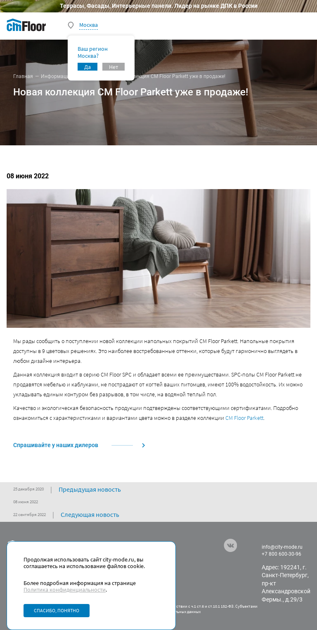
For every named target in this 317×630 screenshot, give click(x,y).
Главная (23, 76)
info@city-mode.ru (282, 547)
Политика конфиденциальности (65, 589)
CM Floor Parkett (244, 418)
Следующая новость (90, 514)
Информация (56, 76)
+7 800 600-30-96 (281, 554)
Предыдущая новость (90, 489)
